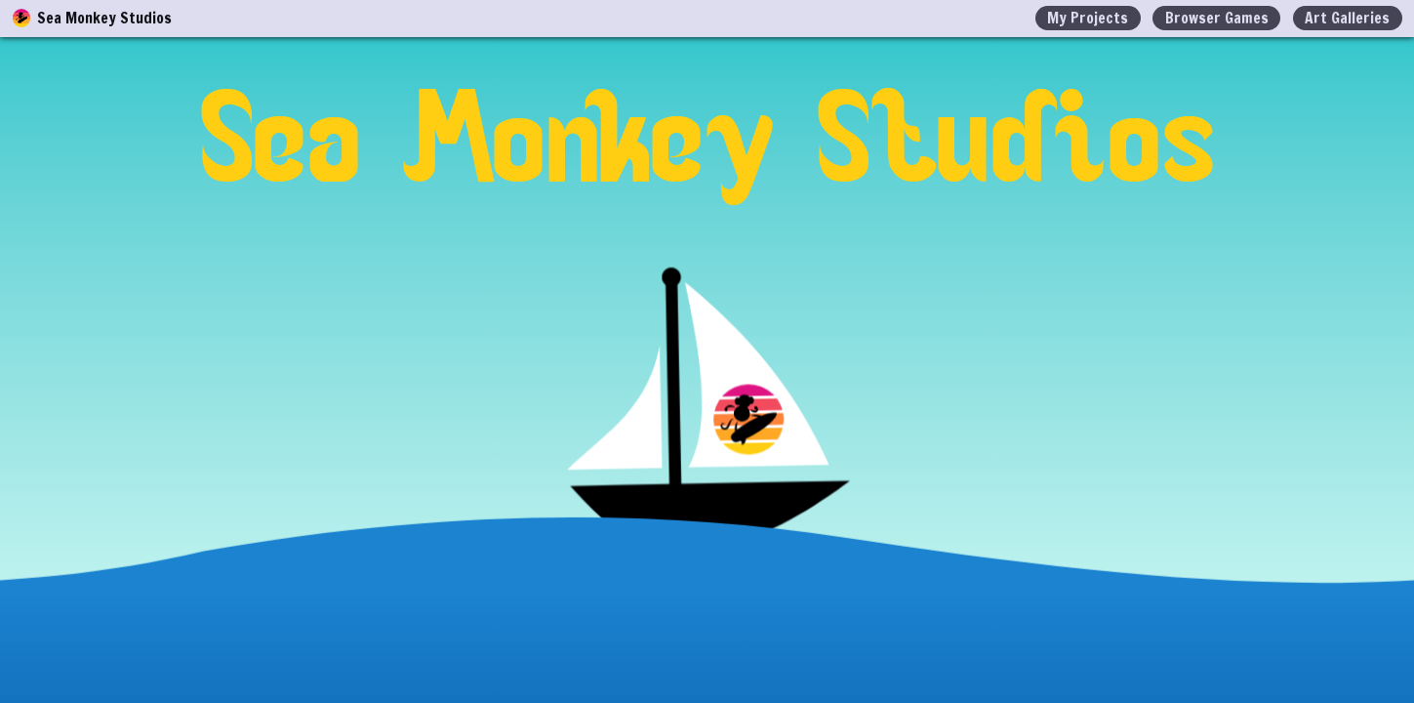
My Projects (1087, 17)
